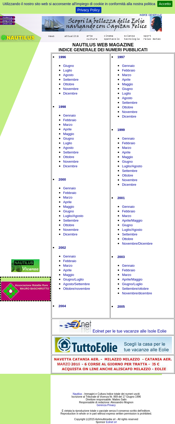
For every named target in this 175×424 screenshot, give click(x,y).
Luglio (67, 70)
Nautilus (78, 393)
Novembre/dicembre (137, 293)
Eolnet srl (111, 422)
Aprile (67, 129)
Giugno (68, 66)
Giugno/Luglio (73, 279)
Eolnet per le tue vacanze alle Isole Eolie (113, 331)
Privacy (111, 405)
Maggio (68, 134)
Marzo (67, 125)
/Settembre (81, 284)
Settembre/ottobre (135, 289)
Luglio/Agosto (73, 216)
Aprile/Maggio (132, 220)
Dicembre (70, 93)
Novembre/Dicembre (137, 243)
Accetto (165, 4)
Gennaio (69, 115)
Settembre (71, 79)
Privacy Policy (88, 10)
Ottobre (68, 84)
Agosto (68, 75)
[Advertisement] (106, 382)
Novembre (71, 89)
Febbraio (69, 120)
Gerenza (101, 405)
